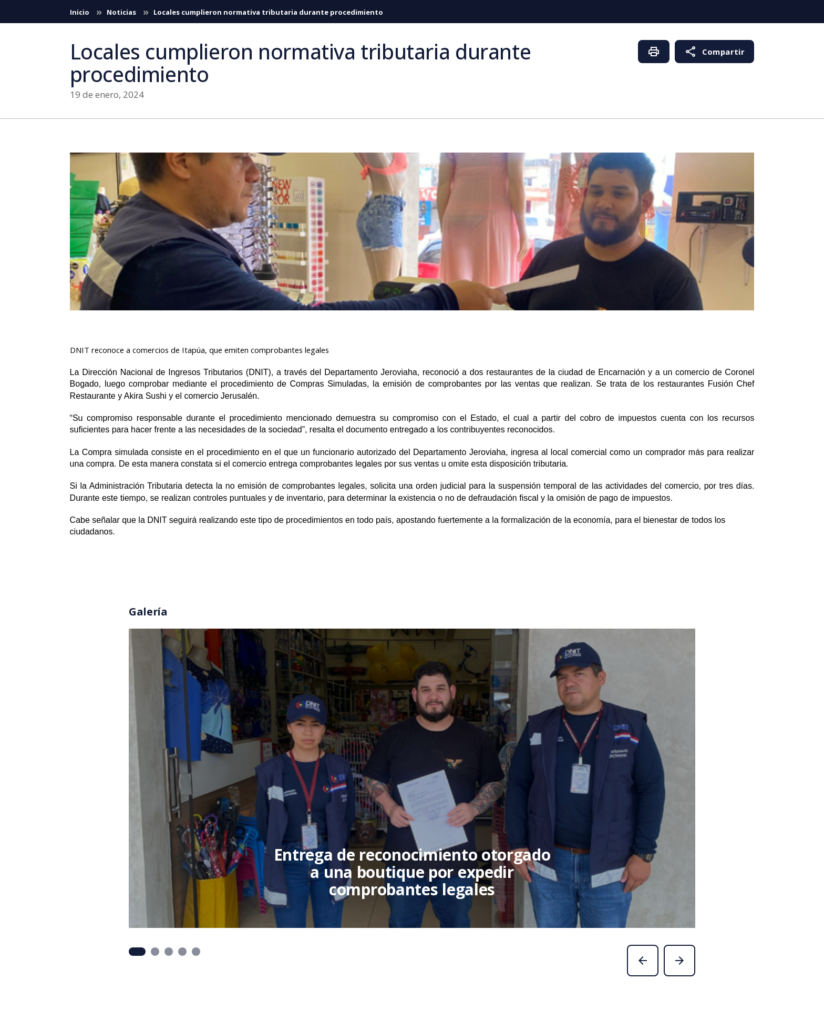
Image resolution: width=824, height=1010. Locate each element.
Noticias (122, 12)
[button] (137, 951)
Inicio (80, 12)
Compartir (714, 51)
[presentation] (642, 960)
